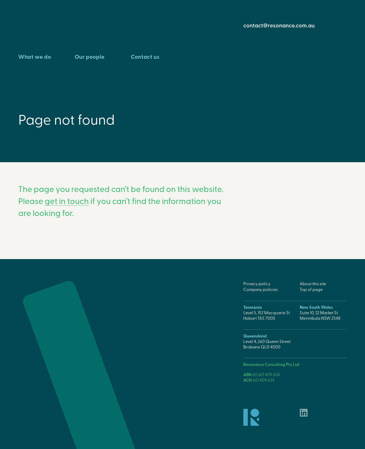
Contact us (145, 56)
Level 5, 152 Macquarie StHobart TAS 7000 (266, 315)
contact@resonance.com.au (279, 25)
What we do (34, 56)
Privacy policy (256, 283)
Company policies (260, 289)
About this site (313, 283)
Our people (90, 56)
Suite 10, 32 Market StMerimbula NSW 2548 (320, 315)
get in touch (67, 200)
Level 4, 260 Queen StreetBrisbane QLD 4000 (267, 343)
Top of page (311, 289)
